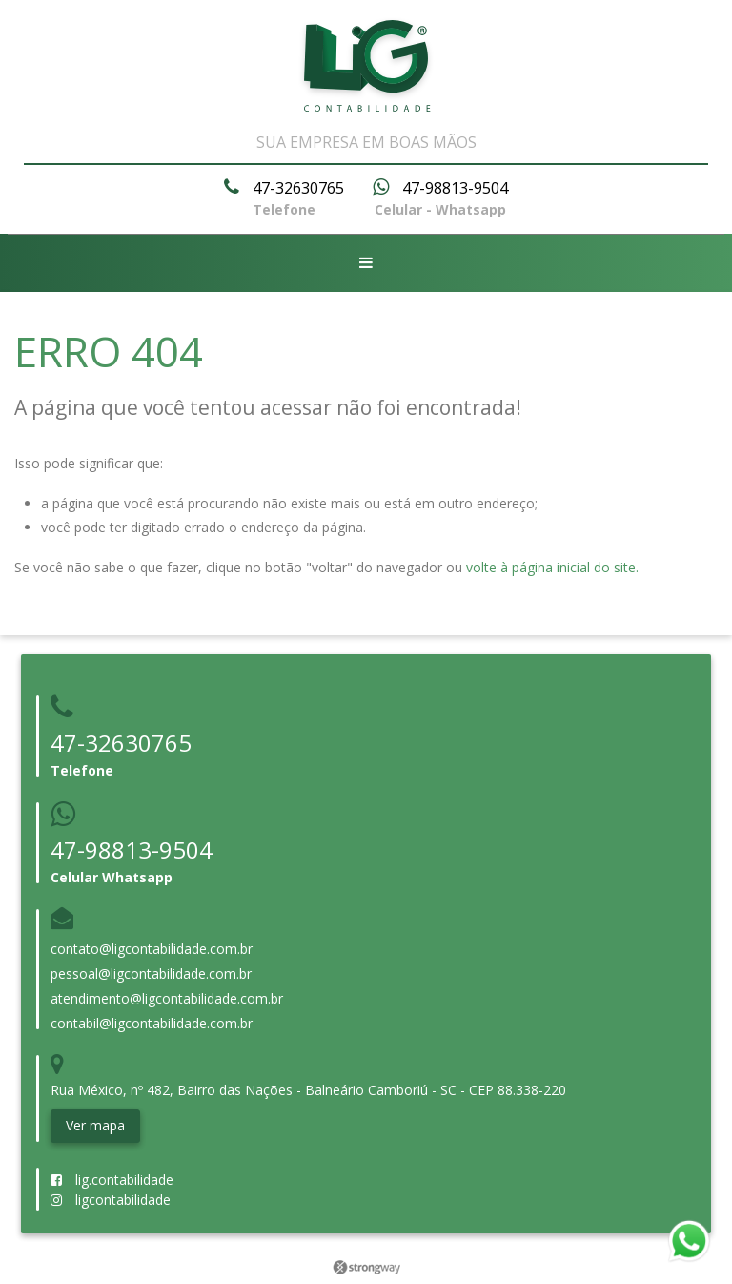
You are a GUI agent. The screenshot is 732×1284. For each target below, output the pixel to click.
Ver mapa (95, 1125)
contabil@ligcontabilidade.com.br (152, 1023)
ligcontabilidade (111, 1200)
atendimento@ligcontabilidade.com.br (167, 998)
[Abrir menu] (366, 263)
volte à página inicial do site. (552, 567)
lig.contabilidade (112, 1179)
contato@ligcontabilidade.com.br (152, 949)
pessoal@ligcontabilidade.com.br (151, 973)
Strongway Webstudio (367, 1267)
